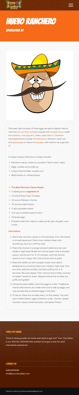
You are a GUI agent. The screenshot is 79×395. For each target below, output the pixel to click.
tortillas (33, 132)
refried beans (39, 139)
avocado (39, 142)
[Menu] (69, 5)
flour (27, 132)
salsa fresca (58, 132)
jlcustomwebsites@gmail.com (32, 391)
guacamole (18, 142)
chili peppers (27, 135)
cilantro (50, 135)
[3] (9, 146)
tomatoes (15, 135)
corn (19, 132)
